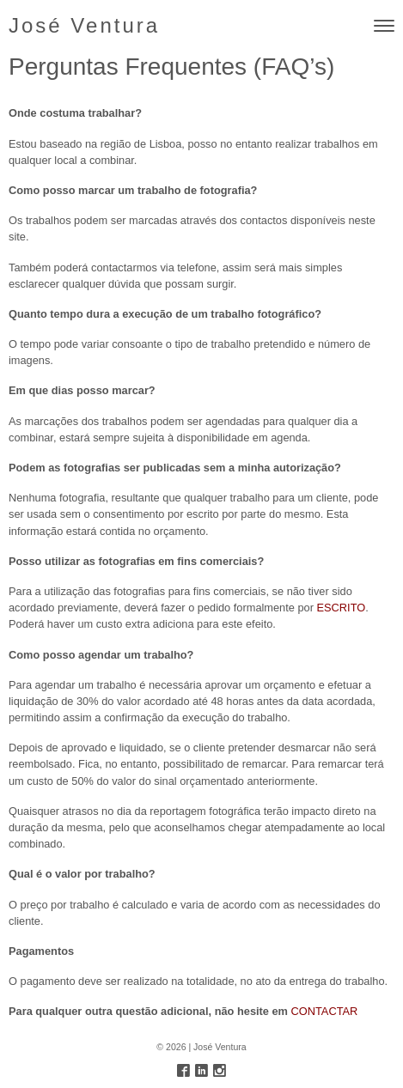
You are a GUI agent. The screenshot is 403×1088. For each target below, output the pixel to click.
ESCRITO (341, 607)
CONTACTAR (324, 1011)
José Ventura (84, 25)
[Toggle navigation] (384, 26)
